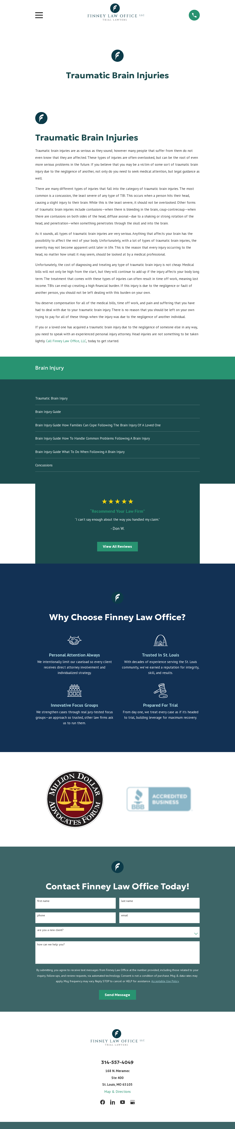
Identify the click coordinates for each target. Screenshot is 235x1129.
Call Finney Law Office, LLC (66, 341)
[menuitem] (117, 398)
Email (124, 915)
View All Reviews (117, 546)
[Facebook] (102, 1102)
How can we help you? (51, 944)
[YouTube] (122, 1102)
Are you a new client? (50, 930)
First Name (43, 901)
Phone (41, 915)
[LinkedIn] (112, 1102)
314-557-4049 (117, 1062)
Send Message (117, 995)
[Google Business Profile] (132, 1102)
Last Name (127, 901)
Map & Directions (117, 1091)
